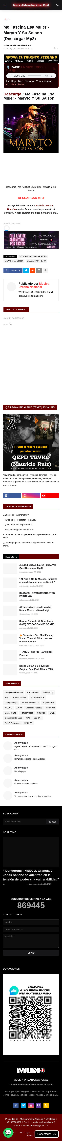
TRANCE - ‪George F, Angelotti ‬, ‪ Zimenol (36, 653)
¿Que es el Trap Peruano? (16, 515)
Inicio (5, 19)
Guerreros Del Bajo (13, 718)
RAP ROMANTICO (30, 703)
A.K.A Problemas (12, 723)
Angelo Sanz (48, 703)
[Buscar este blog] (24, 821)
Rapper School (19, 697)
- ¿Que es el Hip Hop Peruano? (18, 524)
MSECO (8, 708)
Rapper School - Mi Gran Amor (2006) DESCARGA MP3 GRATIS (36, 623)
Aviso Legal (24, 1132)
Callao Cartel (10, 713)
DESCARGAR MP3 (31, 198)
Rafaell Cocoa (27, 713)
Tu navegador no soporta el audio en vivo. (31, 75)
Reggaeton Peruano (14, 692)
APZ (28, 718)
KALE (52, 713)
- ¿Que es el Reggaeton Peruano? (19, 520)
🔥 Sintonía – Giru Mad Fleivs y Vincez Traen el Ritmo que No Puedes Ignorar (36, 638)
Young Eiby (48, 692)
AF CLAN (28, 723)
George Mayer (11, 703)
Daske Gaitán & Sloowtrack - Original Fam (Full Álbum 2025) (36, 667)
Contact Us (31, 1135)
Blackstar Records (34, 708)
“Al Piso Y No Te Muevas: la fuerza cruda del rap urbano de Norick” (38, 581)
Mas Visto (11, 557)
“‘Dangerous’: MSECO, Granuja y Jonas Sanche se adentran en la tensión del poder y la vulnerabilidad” (31, 875)
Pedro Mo (50, 708)
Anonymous (21, 742)
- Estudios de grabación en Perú (18, 529)
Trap (7, 697)
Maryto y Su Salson (14, 261)
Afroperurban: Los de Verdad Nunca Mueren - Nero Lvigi (35, 609)
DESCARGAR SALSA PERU (27, 19)
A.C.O (19, 708)
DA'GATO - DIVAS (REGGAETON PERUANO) (37, 595)
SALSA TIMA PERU (36, 261)
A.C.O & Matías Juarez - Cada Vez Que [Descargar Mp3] (37, 567)
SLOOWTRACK (37, 697)
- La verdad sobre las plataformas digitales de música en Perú (30, 536)
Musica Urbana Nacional (34, 285)
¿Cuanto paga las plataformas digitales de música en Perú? (28, 544)
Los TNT (38, 718)
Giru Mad (41, 713)
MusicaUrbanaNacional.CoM (31, 5)
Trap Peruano (33, 692)
